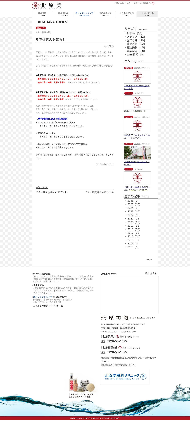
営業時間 (47, 35)
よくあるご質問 (126, 17)
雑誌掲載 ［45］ (136, 50)
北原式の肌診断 (71, 282)
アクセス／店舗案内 (142, 4)
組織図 (57, 302)
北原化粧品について (42, 291)
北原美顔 (42, 17)
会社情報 (47, 302)
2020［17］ (135, 225)
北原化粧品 (63, 17)
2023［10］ (135, 214)
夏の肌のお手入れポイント (52, 195)
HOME (36, 276)
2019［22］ (135, 228)
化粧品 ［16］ (135, 36)
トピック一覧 (147, 17)
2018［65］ (135, 232)
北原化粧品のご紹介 (62, 291)
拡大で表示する (151, 276)
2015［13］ (135, 242)
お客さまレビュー (51, 284)
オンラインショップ (84, 17)
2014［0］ (134, 246)
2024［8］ (134, 210)
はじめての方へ (40, 279)
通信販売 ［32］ (136, 46)
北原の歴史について (42, 305)
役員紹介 (66, 302)
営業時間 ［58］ (136, 54)
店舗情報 (57, 282)
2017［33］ (135, 235)
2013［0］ (134, 250)
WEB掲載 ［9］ (136, 57)
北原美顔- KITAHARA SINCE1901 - (50, 7)
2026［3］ (134, 203)
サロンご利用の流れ (42, 282)
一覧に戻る (42, 191)
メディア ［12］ (136, 39)
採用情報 (57, 305)
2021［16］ (135, 221)
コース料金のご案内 (83, 279)
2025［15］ (135, 207)
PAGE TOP (149, 262)
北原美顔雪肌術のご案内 (60, 279)
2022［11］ (135, 217)
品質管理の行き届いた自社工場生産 (57, 293)
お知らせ (137, 120)
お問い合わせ (120, 4)
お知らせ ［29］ (136, 43)
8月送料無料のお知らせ (98, 195)
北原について (105, 17)
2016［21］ (135, 239)
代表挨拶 (37, 302)
